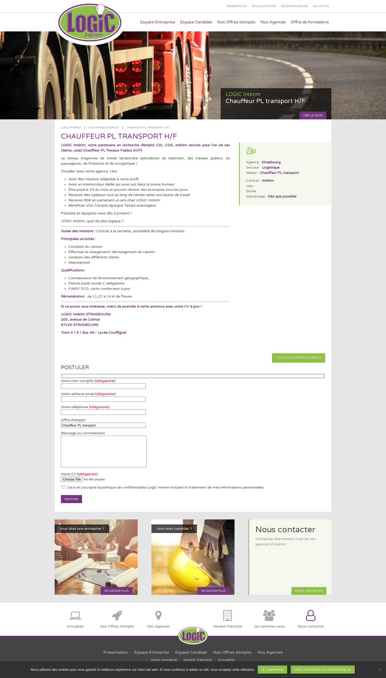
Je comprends (273, 669)
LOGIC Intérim (71, 127)
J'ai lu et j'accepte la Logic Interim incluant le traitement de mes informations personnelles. (163, 487)
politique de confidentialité (123, 487)
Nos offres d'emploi (104, 127)
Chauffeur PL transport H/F (148, 127)
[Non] (379, 669)
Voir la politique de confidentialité (323, 669)
